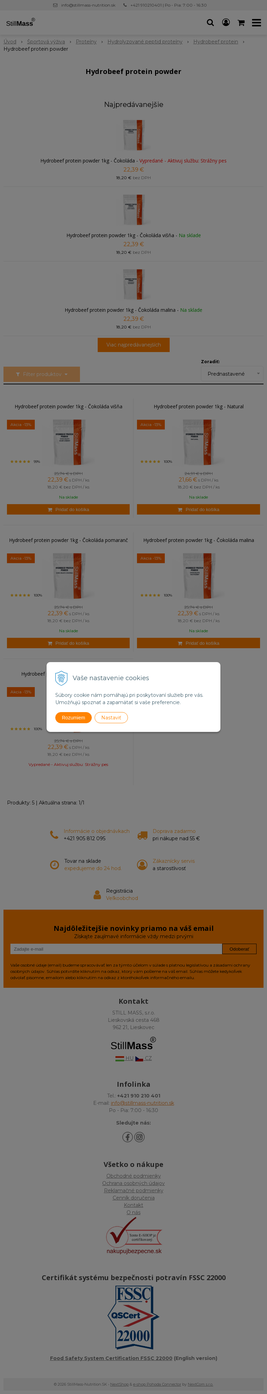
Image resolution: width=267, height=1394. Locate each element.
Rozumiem (73, 717)
